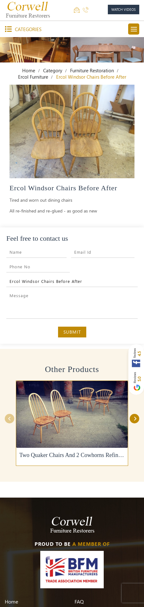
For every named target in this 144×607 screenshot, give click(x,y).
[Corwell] (28, 9)
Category (52, 70)
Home (28, 70)
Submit (72, 332)
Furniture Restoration (92, 70)
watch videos (123, 9)
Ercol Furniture (33, 77)
